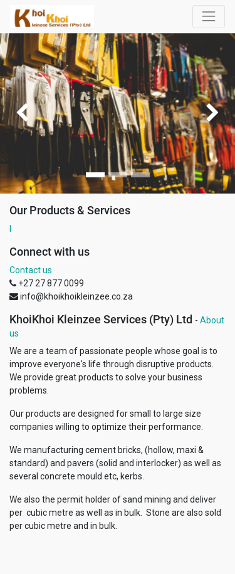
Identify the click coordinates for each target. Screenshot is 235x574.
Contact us (30, 270)
